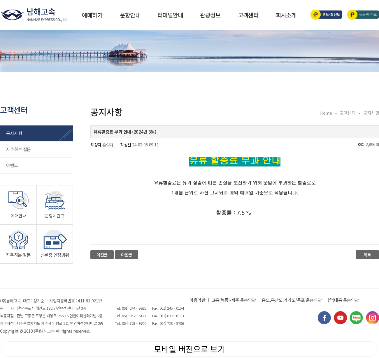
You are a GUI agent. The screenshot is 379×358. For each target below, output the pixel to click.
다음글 (126, 255)
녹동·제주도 (364, 14)
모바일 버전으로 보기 (189, 349)
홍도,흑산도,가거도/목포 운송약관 (292, 300)
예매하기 (92, 15)
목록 (367, 255)
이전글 (102, 255)
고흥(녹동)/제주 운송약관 (233, 300)
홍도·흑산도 (327, 14)
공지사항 (14, 133)
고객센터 (248, 15)
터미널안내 (170, 15)
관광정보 (210, 15)
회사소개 (286, 15)
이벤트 (12, 165)
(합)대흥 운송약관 (343, 300)
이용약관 (197, 300)
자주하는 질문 (18, 149)
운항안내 (130, 15)
